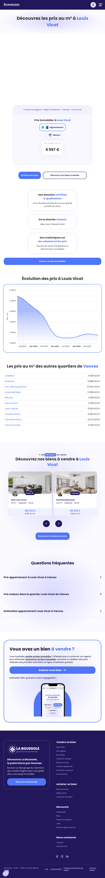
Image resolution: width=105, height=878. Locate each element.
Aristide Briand (12, 414)
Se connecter (61, 774)
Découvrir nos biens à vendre (64, 175)
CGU (46, 869)
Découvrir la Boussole (26, 781)
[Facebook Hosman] (57, 857)
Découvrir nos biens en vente (52, 536)
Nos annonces (62, 789)
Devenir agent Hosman (65, 827)
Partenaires (61, 812)
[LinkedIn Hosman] (67, 857)
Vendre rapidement (64, 766)
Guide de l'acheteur (64, 797)
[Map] (55, 72)
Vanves (65, 109)
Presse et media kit (64, 820)
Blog (58, 816)
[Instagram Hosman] (62, 857)
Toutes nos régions (32, 109)
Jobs (58, 823)
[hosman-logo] (12, 5)
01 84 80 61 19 (61, 846)
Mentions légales (93, 869)
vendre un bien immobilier (38, 656)
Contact (59, 842)
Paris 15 (30, 493)
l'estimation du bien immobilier (40, 659)
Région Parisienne (52, 109)
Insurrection (11, 403)
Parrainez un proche (64, 770)
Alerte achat (61, 793)
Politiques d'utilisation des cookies (73, 869)
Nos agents (61, 751)
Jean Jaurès (11, 408)
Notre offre (60, 747)
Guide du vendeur (63, 759)
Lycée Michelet (13, 392)
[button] (5, 873)
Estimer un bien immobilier (52, 261)
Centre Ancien (12, 425)
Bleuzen (9, 397)
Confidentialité (56, 869)
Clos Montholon (13, 419)
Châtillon (9, 375)
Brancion (9, 381)
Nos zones (60, 755)
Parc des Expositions (16, 386)
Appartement (52, 127)
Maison (52, 135)
